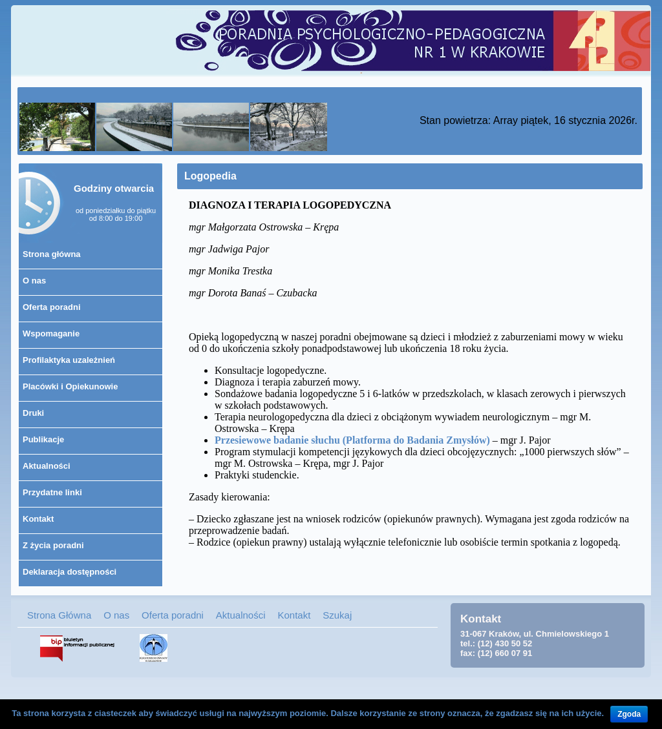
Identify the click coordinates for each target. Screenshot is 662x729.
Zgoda (629, 714)
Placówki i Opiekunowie (70, 386)
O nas (34, 280)
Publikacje (43, 439)
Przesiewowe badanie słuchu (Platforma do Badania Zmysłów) (352, 440)
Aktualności (46, 466)
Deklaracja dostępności (69, 572)
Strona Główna (59, 615)
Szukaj (337, 615)
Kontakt (38, 519)
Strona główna (52, 254)
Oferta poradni (52, 307)
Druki (33, 413)
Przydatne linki (52, 492)
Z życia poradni (53, 545)
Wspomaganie (51, 333)
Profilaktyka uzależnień (69, 360)
